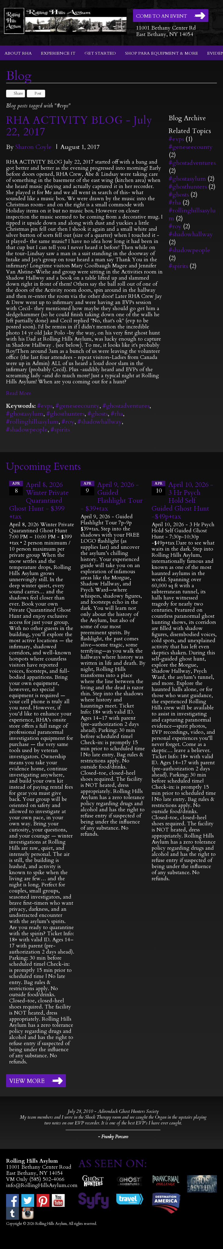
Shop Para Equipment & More (161, 53)
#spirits (60, 429)
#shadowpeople (27, 429)
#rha (117, 414)
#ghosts (98, 414)
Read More (18, 393)
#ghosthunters (65, 414)
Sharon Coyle (33, 147)
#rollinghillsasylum (32, 422)
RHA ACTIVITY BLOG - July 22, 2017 (79, 126)
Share (15, 93)
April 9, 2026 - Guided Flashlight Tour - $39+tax (111, 496)
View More (27, 1081)
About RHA (18, 53)
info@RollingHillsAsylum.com (41, 1185)
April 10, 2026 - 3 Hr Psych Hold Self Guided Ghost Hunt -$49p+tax (182, 500)
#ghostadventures (126, 406)
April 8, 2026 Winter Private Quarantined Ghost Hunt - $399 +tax (39, 500)
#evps (44, 406)
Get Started (100, 53)
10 (158, 488)
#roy (68, 422)
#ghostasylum (24, 414)
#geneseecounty (77, 406)
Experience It (58, 53)
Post (35, 93)
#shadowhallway (99, 422)
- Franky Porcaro (113, 1137)
